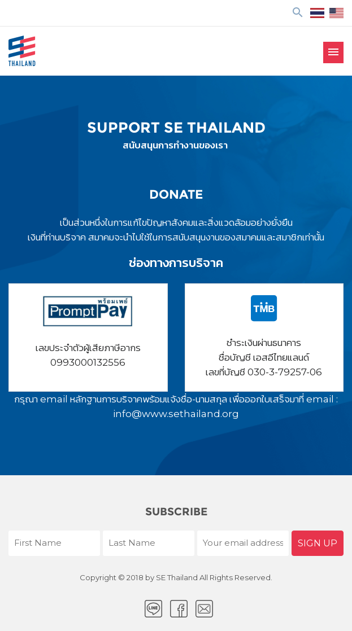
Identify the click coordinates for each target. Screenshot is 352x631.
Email (204, 608)
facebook (179, 608)
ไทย (317, 13)
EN (336, 13)
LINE (153, 608)
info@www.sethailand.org (176, 413)
